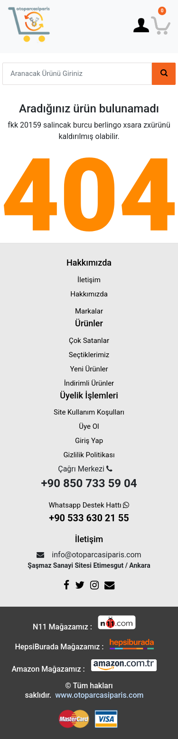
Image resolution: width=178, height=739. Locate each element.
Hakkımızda (89, 294)
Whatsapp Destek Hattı (89, 513)
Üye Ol (89, 426)
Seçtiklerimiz (89, 355)
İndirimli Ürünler (89, 383)
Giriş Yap (89, 440)
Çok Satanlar (89, 340)
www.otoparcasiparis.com (99, 695)
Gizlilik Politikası (88, 455)
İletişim (89, 280)
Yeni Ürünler (89, 369)
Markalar (89, 311)
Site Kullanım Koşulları (89, 412)
